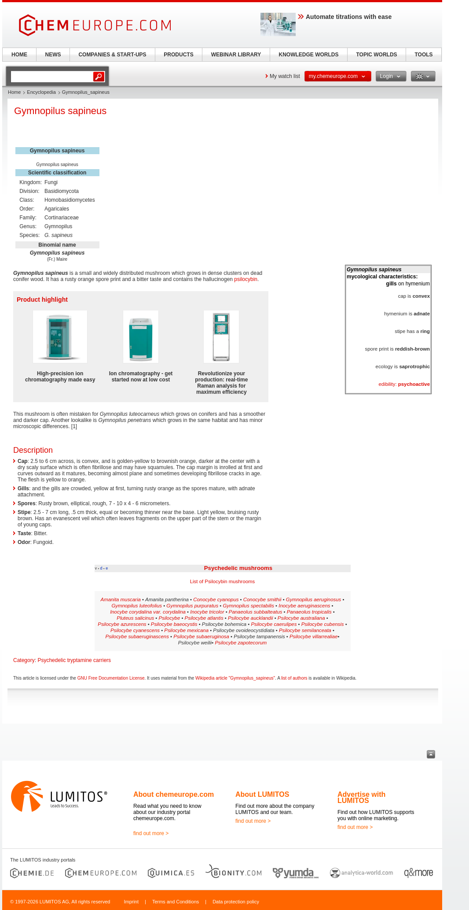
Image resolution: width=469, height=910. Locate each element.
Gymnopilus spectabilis (248, 605)
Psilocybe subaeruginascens (137, 636)
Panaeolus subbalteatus (255, 611)
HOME (19, 55)
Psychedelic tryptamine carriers (74, 660)
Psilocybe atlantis (204, 618)
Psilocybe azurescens (122, 624)
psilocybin (245, 279)
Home (14, 92)
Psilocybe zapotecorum (241, 642)
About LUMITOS (262, 794)
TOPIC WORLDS (376, 55)
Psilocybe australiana (301, 618)
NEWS (53, 55)
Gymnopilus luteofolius (136, 605)
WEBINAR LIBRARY (236, 55)
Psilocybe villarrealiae (313, 636)
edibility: (404, 384)
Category (24, 660)
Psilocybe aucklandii (250, 618)
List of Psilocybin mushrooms (222, 581)
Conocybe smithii (262, 599)
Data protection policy (236, 901)
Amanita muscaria (121, 599)
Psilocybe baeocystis (174, 624)
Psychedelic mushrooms (238, 568)
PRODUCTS (178, 55)
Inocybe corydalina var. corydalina (148, 611)
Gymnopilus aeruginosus (313, 599)
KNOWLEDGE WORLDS (309, 55)
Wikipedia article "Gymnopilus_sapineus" (235, 678)
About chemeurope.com (173, 794)
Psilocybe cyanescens (135, 630)
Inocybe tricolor (207, 611)
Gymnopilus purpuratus (192, 605)
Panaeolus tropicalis (309, 611)
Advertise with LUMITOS (361, 797)
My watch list (285, 76)
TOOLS (423, 55)
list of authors (294, 678)
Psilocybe (169, 618)
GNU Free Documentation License (111, 678)
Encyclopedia (41, 92)
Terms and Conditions (175, 901)
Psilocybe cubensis (322, 624)
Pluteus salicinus (135, 618)
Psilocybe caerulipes (274, 624)
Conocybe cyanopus (215, 599)
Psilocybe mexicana (186, 630)
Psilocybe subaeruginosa (201, 636)
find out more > (151, 833)
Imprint (131, 901)
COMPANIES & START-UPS (112, 55)
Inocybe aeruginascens (304, 605)
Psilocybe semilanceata (305, 630)
